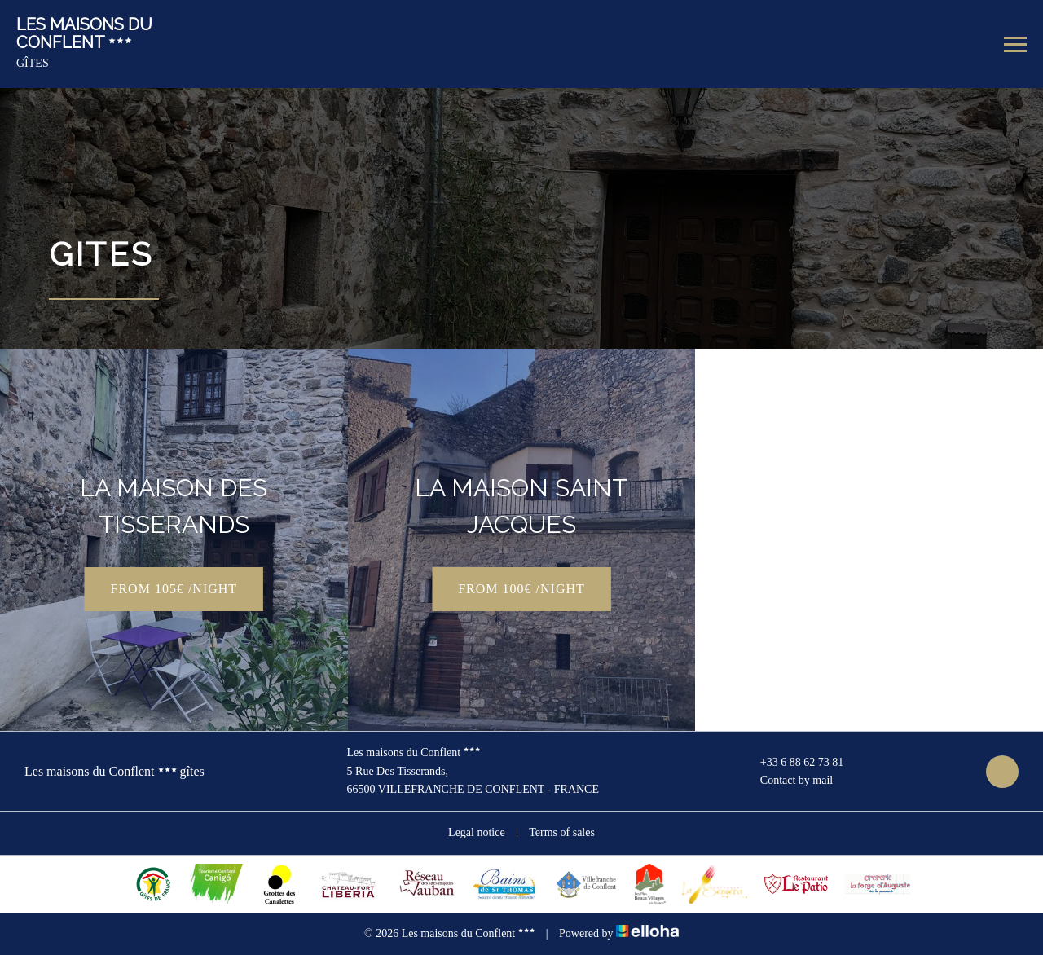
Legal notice (476, 832)
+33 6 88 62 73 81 (792, 762)
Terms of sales (562, 832)
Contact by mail (787, 780)
